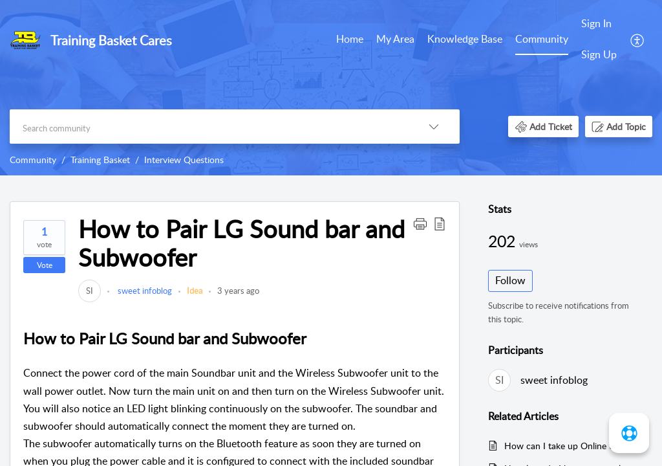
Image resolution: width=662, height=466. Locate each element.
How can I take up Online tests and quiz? (571, 445)
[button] (637, 39)
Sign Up (599, 54)
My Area (395, 39)
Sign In (596, 23)
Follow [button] (510, 280)
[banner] (331, 87)
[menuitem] (349, 40)
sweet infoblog (144, 290)
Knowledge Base (464, 39)
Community (541, 39)
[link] (89, 290)
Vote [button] (44, 265)
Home (349, 39)
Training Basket (100, 159)
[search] (209, 126)
